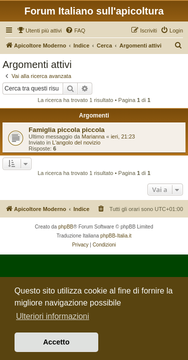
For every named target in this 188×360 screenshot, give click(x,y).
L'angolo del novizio (76, 143)
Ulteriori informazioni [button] (52, 316)
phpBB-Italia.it (115, 235)
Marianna (93, 137)
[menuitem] (39, 30)
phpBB (65, 227)
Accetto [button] (56, 342)
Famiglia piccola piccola (67, 130)
